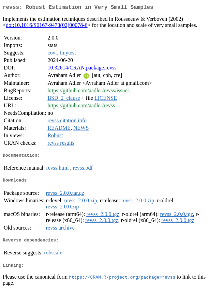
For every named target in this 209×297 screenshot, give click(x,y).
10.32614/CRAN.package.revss (81, 69)
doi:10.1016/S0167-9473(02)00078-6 (47, 26)
